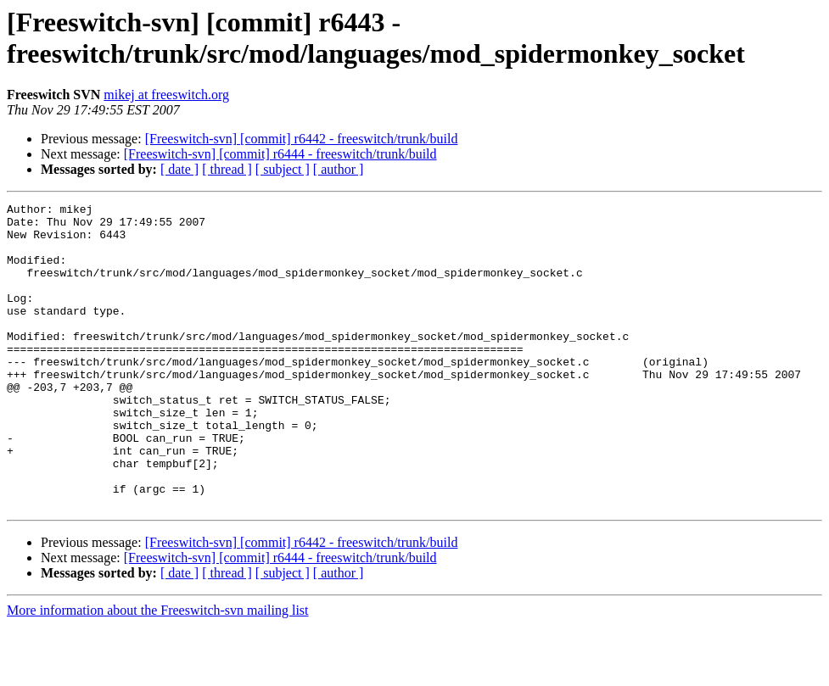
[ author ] (338, 169)
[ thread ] (227, 169)
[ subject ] (282, 169)
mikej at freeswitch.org (166, 94)
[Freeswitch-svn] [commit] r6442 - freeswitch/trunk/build (301, 138)
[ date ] (179, 169)
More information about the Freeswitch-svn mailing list (158, 671)
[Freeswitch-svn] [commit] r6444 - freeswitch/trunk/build (280, 154)
